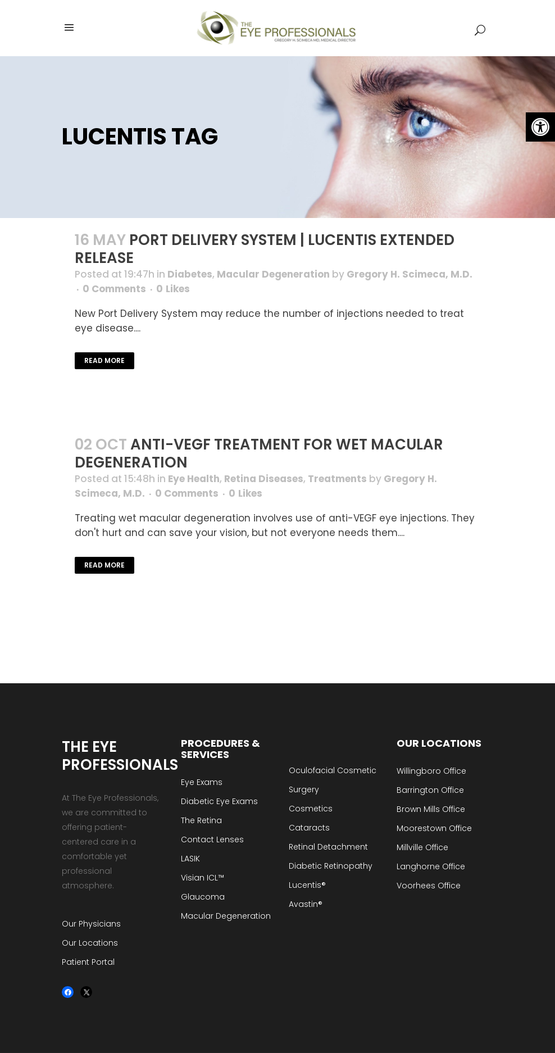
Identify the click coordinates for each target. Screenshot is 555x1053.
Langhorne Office (431, 866)
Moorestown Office (434, 828)
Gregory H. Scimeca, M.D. (409, 274)
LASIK (190, 858)
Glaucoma (203, 896)
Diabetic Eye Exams (219, 801)
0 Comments (114, 289)
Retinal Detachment (328, 846)
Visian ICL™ (202, 877)
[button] (540, 127)
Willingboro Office (431, 771)
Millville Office (422, 847)
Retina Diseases (263, 478)
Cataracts (309, 827)
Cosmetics (311, 808)
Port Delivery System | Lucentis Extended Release (264, 249)
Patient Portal (88, 962)
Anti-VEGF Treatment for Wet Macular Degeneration (259, 453)
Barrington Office (430, 790)
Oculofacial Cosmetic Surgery (332, 780)
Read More (104, 360)
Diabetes (189, 274)
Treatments (337, 478)
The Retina (201, 820)
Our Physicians (91, 923)
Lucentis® (307, 885)
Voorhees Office (429, 885)
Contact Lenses (212, 839)
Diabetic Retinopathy (330, 866)
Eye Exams (201, 782)
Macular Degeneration (273, 274)
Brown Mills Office (431, 809)
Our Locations (90, 942)
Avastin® (305, 904)
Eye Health (194, 478)
